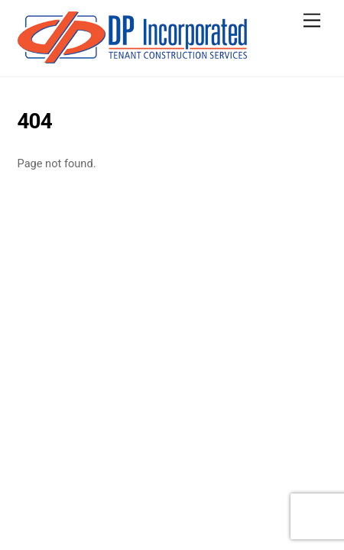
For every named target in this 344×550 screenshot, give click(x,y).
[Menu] (312, 21)
